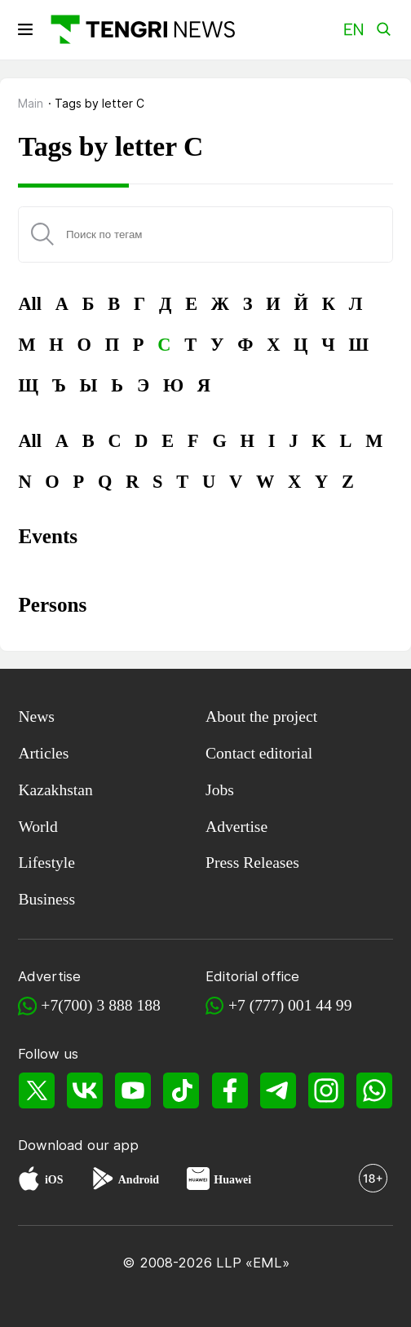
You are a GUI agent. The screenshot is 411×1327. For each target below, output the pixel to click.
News (36, 716)
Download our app (78, 1145)
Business (46, 899)
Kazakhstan (55, 789)
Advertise (236, 826)
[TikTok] (181, 1091)
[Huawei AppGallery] (198, 1180)
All (30, 304)
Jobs (220, 789)
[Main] (141, 29)
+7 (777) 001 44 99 (289, 1005)
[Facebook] (229, 1091)
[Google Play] (102, 1180)
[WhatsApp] (374, 1091)
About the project (261, 716)
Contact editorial (259, 753)
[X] (36, 1091)
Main (30, 103)
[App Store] (29, 1180)
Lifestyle (46, 862)
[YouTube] (133, 1091)
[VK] (85, 1091)
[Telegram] (277, 1091)
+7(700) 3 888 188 (101, 1005)
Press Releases (252, 862)
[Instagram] (326, 1091)
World (38, 826)
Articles (43, 753)
